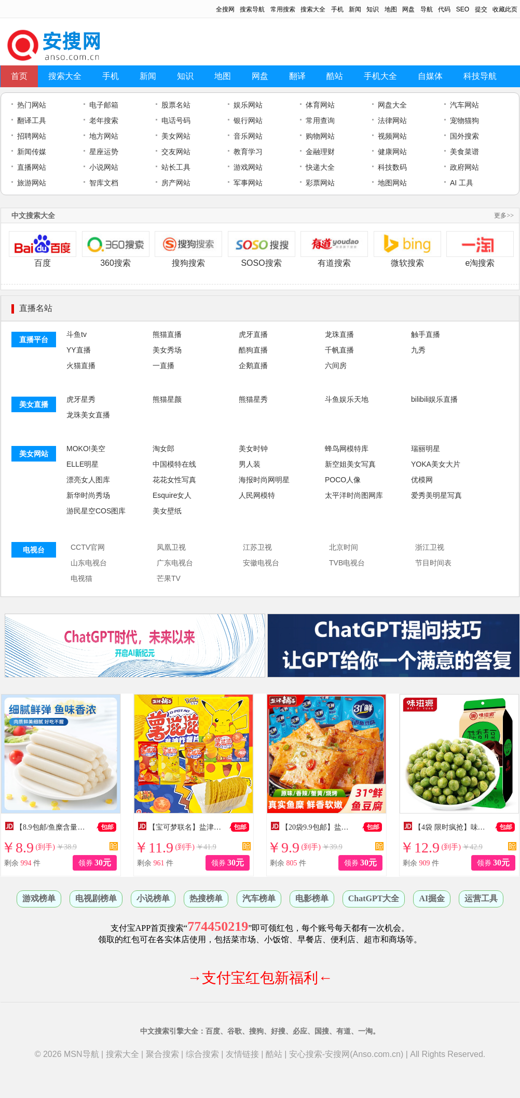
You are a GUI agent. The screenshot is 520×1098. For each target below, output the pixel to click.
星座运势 (103, 151)
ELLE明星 (82, 464)
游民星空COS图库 (96, 511)
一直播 (163, 365)
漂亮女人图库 (88, 480)
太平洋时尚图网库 (354, 495)
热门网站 (31, 105)
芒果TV (169, 578)
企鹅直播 (253, 365)
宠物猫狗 (464, 120)
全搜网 (225, 9)
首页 (19, 76)
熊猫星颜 (167, 399)
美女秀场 (167, 350)
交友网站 (175, 151)
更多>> (504, 215)
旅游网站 (31, 183)
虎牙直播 (253, 334)
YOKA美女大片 (435, 464)
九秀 (418, 350)
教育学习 (248, 151)
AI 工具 (461, 183)
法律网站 (392, 120)
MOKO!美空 (85, 448)
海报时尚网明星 (264, 480)
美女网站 (175, 136)
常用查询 (320, 120)
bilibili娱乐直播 (434, 399)
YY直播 (78, 350)
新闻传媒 (31, 151)
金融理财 (320, 151)
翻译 (297, 76)
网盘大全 (392, 105)
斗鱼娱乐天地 (346, 399)
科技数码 (392, 167)
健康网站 (392, 151)
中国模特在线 (174, 464)
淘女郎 (163, 448)
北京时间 (343, 547)
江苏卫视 (257, 547)
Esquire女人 (172, 495)
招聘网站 (31, 136)
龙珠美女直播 (88, 415)
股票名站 (175, 105)
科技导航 (480, 76)
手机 (337, 9)
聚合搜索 (162, 1054)
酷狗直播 (253, 350)
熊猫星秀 (253, 399)
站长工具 (175, 167)
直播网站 (31, 167)
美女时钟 (253, 448)
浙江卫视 (429, 547)
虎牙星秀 (80, 399)
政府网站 (464, 167)
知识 (372, 9)
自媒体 (430, 76)
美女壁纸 (167, 511)
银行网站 (248, 120)
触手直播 (425, 334)
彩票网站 (320, 183)
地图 (391, 9)
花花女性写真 (174, 480)
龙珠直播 (339, 334)
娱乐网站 (248, 105)
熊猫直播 (167, 334)
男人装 (250, 464)
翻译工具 (31, 120)
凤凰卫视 (171, 547)
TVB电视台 (347, 563)
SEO (462, 9)
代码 (444, 9)
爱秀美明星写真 (436, 495)
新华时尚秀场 (88, 495)
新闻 (355, 9)
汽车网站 (464, 105)
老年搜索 (103, 120)
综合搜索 (202, 1054)
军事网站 (248, 183)
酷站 (334, 76)
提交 (481, 9)
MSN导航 (81, 1054)
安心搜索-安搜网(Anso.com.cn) (346, 1054)
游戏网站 (248, 167)
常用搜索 (282, 9)
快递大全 (320, 167)
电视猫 (81, 578)
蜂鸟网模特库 (346, 448)
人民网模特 (257, 495)
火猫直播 (80, 365)
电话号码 (175, 120)
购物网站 (320, 136)
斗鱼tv (76, 334)
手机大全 (380, 76)
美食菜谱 (464, 151)
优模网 (422, 480)
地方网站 (103, 136)
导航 (426, 9)
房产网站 (175, 183)
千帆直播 (339, 350)
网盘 (408, 9)
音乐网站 (248, 136)
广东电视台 (175, 563)
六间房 (336, 365)
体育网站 (320, 105)
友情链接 (242, 1054)
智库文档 (103, 183)
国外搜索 (464, 136)
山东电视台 (89, 563)
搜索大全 (312, 9)
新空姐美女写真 (350, 464)
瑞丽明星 (425, 448)
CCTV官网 (88, 547)
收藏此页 (504, 9)
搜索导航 (252, 9)
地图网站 (392, 183)
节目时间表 (433, 563)
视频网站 (392, 136)
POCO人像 (343, 480)
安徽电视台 (261, 563)
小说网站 (103, 167)
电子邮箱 (103, 105)
